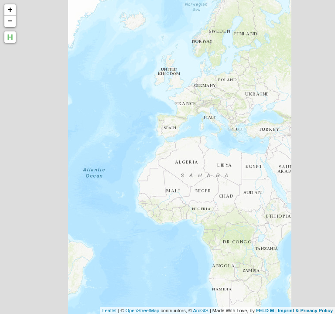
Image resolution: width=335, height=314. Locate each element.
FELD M (265, 310)
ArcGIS (200, 310)
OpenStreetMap (143, 310)
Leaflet (109, 310)
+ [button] (10, 10)
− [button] (10, 21)
